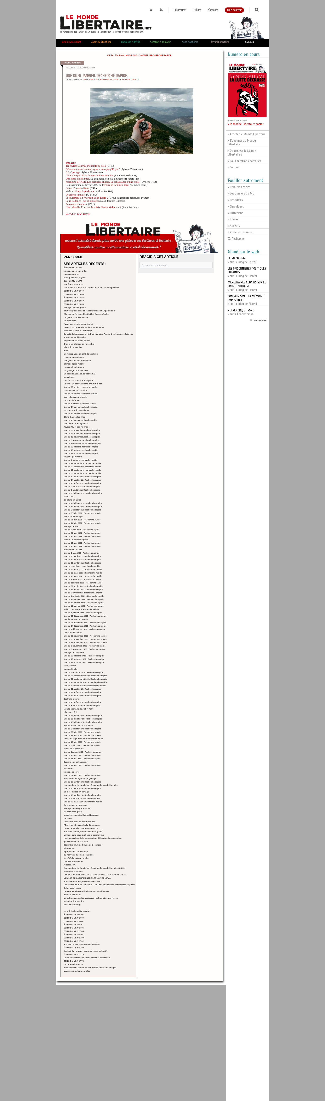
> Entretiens (235, 213)
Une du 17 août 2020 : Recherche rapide (82, 695)
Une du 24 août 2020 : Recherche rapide (82, 692)
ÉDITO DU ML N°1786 (74, 928)
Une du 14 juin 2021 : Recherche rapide (82, 523)
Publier (197, 10)
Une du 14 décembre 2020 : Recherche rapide (85, 626)
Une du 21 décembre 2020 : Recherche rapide (85, 622)
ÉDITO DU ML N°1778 (74, 961)
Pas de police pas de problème (78, 725)
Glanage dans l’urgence (75, 307)
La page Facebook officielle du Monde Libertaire (86, 891)
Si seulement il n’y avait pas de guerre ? (87, 197)
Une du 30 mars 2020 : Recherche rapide (83, 802)
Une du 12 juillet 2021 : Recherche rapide (83, 506)
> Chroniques (236, 206)
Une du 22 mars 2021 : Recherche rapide (83, 573)
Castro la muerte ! (72, 699)
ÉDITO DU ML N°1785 (74, 931)
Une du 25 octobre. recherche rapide (81, 447)
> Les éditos (235, 200)
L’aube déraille (71, 669)
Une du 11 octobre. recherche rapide (81, 453)
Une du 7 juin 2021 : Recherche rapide (81, 530)
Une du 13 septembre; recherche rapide (82, 470)
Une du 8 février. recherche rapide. (80, 403)
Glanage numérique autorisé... (78, 808)
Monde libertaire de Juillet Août (78, 709)
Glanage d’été (70, 712)
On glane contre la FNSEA (76, 317)
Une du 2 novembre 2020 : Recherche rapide (85, 649)
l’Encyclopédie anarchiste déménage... (82, 825)
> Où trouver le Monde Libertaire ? (242, 152)
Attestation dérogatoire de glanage (80, 778)
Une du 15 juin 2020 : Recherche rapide (82, 742)
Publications (180, 10)
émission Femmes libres (116, 185)
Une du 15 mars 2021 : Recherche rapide (83, 576)
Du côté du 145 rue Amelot (76, 858)
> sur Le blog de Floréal (247, 286)
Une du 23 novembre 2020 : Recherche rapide (85, 639)
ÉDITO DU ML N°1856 (74, 304)
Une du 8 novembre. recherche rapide (81, 440)
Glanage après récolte (74, 364)
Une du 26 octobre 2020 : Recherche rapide (84, 656)
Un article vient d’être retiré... (77, 911)
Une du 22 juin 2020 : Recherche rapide (82, 735)
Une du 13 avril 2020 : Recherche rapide (82, 795)
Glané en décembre (73, 632)
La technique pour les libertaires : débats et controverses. (91, 898)
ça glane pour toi (72, 274)
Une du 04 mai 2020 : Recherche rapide (82, 775)
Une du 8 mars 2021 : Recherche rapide (82, 579)
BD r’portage (73, 172)
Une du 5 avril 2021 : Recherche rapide (82, 566)
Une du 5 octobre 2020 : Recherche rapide (83, 672)
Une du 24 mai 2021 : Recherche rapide (82, 536)
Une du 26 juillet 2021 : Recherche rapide (83, 493)
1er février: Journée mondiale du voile (86, 165)
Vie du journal (116, 55)
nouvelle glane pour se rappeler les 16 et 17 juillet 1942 (89, 311)
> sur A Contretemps (241, 312)
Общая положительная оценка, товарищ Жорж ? (93, 169)
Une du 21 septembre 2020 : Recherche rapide (85, 679)
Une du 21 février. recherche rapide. (80, 394)
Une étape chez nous (73, 284)
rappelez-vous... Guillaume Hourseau (81, 815)
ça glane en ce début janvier (77, 340)
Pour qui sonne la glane (75, 277)
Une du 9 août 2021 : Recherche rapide (82, 486)
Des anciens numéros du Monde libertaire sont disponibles (91, 287)
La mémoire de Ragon (74, 367)
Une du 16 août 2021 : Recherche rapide (82, 483)
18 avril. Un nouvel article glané (78, 380)
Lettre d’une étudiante (77, 188)
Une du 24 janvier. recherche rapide (80, 407)
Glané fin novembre (73, 347)
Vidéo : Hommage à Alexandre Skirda (81, 609)
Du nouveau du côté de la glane (78, 855)
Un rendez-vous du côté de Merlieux (81, 354)
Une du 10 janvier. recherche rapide (80, 420)
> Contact (234, 167)
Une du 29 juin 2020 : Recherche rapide (82, 732)
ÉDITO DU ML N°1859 (74, 294)
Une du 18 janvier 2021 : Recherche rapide (84, 603)
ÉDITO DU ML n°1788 (74, 921)
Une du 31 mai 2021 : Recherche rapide (82, 533)
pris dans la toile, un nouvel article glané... (84, 831)
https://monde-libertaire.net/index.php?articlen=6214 (111, 79)
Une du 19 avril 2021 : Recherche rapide (82, 559)
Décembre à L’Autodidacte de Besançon (83, 845)
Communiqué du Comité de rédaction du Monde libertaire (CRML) (94, 868)
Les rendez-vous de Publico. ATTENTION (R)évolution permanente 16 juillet (99, 884)
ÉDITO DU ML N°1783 (74, 938)
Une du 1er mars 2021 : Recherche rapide (83, 583)
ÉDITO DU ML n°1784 (74, 934)
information (69, 848)
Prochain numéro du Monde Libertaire (81, 944)
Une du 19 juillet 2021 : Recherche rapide (83, 503)
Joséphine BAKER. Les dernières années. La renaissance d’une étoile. (103, 181)
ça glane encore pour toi (75, 271)
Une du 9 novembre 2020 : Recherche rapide (85, 646)
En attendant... (70, 321)
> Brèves (233, 219)
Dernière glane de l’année (76, 619)
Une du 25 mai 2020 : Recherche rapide (82, 755)
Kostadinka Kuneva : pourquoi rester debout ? (86, 951)
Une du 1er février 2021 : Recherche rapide (84, 596)
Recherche (236, 239)
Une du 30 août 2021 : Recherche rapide (82, 476)
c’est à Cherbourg (72, 904)
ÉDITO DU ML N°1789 (74, 918)
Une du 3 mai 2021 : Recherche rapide (81, 553)
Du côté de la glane (73, 812)
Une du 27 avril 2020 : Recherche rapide (82, 782)
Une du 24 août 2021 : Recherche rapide (82, 480)
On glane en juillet (72, 500)
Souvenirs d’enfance (76, 204)
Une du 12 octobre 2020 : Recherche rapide (84, 662)
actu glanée (69, 377)
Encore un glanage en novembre (79, 344)
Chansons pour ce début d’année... (80, 821)
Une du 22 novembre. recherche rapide (82, 433)
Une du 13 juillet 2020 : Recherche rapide (83, 722)
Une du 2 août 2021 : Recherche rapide (82, 490)
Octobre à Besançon (73, 861)
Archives (249, 42)
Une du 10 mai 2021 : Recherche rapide (82, 546)
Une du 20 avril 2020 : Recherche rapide (82, 788)
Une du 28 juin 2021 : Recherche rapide (82, 513)
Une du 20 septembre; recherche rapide (82, 466)
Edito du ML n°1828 (73, 549)
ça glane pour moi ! (73, 457)
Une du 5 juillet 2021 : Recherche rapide (82, 510)
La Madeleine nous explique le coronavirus (84, 835)
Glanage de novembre (74, 652)
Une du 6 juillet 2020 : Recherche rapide (82, 729)
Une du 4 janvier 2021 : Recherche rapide (83, 612)
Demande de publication (75, 762)
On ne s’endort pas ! (73, 964)
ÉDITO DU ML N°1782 (74, 941)
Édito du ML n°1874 (73, 281)
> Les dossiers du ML (241, 193)
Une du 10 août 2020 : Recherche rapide (82, 702)
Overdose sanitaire (76, 194)
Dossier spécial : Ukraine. (76, 390)
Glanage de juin (71, 526)
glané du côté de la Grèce (76, 841)
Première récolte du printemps (78, 330)
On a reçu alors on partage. (76, 792)
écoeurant (68, 768)
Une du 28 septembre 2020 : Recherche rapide (85, 675)
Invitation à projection (74, 901)
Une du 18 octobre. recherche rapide (81, 450)
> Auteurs (234, 226)
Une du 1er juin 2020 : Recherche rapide (82, 752)
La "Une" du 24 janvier (78, 213)
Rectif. (67, 350)
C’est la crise (70, 666)
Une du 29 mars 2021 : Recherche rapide (83, 569)
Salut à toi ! (69, 496)
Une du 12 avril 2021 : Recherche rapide (82, 563)
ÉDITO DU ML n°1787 (74, 924)
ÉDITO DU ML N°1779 (74, 954)
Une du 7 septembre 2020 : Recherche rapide (85, 685)
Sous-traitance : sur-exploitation (83, 200)
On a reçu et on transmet (75, 805)
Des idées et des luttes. (78, 178)
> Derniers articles (239, 187)
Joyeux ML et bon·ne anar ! (76, 427)
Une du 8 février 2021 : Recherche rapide (83, 593)
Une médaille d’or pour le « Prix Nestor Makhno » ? (93, 207)
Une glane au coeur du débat (77, 360)
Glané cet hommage (73, 516)
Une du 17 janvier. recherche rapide (80, 413)
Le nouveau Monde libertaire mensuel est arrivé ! (87, 957)
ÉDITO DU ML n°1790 (74, 914)
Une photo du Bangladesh (76, 423)
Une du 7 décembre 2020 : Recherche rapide (85, 629)
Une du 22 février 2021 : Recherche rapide (83, 586)
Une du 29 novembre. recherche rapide (82, 430)
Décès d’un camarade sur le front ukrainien (84, 327)
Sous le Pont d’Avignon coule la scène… (83, 881)
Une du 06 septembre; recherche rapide (82, 473)
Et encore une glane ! (74, 357)
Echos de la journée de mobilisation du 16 (83, 739)
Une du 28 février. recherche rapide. (80, 387)
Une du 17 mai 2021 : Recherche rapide (82, 543)
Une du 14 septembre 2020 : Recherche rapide (85, 682)
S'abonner (213, 10)
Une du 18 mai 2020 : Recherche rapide (82, 758)
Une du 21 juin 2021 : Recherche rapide (82, 520)
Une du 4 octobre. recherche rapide (80, 460)
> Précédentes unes (240, 232)
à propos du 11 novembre (76, 851)
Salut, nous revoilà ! (73, 888)
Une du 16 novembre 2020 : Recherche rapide (85, 642)
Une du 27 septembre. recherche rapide (82, 463)
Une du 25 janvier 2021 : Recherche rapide (84, 599)
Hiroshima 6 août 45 (73, 871)
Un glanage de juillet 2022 (76, 370)
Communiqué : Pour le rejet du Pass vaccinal (90, 175)
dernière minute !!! (72, 894)
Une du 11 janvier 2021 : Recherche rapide (84, 606)
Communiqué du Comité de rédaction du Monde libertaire (91, 785)
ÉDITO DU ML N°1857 (74, 301)
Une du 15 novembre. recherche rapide (82, 437)
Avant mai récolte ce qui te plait (78, 324)
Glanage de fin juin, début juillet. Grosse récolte (86, 314)
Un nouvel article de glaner (76, 410)
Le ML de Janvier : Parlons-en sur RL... (82, 828)
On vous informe (71, 400)
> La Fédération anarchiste (244, 161)
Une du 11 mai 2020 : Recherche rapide (82, 765)
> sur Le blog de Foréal (242, 260)
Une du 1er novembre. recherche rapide (82, 443)
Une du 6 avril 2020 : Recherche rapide (82, 798)
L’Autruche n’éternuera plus (77, 971)
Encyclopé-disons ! (85, 191)
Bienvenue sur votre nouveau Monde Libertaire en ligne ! (90, 967)
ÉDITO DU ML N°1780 (74, 948)
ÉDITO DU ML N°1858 (74, 297)
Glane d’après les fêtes (74, 417)
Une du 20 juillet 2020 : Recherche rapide (83, 719)
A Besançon (69, 865)
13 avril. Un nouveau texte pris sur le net (83, 384)
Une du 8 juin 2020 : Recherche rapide (81, 745)
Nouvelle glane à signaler (75, 397)
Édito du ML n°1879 (73, 267)
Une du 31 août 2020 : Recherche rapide (82, 689)
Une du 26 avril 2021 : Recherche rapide (82, 556)
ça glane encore (71, 772)
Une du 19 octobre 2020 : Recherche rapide (84, 659)
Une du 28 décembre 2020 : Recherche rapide (85, 616)
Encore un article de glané (76, 539)
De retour (68, 818)
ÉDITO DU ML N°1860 (74, 291)
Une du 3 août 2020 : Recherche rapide (82, 705)
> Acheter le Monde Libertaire (247, 134)
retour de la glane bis (74, 748)
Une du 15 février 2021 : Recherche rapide (83, 589)
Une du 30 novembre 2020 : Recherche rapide (85, 636)
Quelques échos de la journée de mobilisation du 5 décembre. (93, 838)
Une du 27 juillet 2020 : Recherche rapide (83, 715)
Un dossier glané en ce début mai (79, 374)
